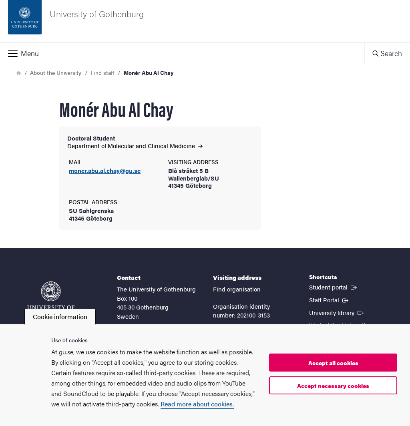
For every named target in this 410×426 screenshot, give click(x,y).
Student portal (333, 286)
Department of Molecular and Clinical (135, 145)
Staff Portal (329, 299)
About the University (55, 72)
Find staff (102, 72)
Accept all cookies (333, 363)
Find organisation (237, 289)
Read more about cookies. (197, 403)
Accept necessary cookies (333, 386)
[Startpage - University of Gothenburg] (205, 21)
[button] (182, 53)
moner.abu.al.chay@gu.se (105, 171)
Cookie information (60, 316)
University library (337, 312)
